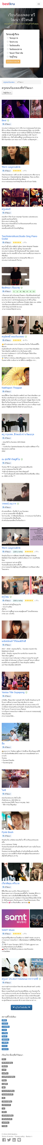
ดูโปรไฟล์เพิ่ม (21, 1007)
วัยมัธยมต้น (13, 45)
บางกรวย (4, 1023)
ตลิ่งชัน (4, 1020)
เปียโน (4, 1112)
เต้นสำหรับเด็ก (6, 1105)
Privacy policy (20, 1136)
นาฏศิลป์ (4, 1084)
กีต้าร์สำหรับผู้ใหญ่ (7, 1062)
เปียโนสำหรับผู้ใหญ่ (7, 1115)
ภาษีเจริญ (5, 1042)
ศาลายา (4, 1046)
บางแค (4, 1030)
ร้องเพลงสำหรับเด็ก (7, 1094)
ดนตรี (4, 1070)
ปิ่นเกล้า (4, 1036)
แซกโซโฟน (5, 1122)
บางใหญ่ (4, 1033)
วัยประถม (12, 42)
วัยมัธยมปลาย (14, 49)
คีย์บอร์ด (4, 1066)
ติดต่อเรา (29, 1136)
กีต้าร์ (3, 1059)
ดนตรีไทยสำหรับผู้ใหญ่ (8, 1076)
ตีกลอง (4, 1080)
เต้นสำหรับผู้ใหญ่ (6, 1101)
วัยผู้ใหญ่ (12, 57)
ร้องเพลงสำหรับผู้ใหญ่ (8, 1091)
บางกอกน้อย (5, 1026)
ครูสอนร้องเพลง (9, 82)
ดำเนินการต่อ (13, 61)
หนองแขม (5, 1049)
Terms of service (7, 1136)
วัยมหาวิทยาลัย (15, 53)
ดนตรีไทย (5, 1073)
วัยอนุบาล (12, 38)
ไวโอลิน (4, 1126)
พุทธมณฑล (5, 1039)
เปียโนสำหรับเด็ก (6, 1119)
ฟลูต (3, 1087)
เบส (3, 1108)
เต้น (3, 1098)
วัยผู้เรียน (7, 93)
